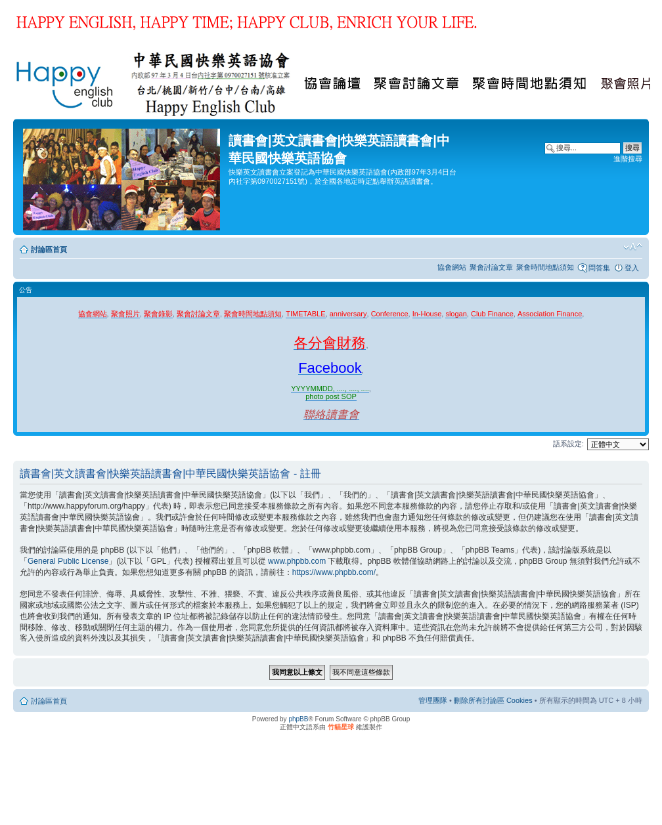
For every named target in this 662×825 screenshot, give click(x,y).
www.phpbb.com (297, 561)
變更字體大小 (632, 247)
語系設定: (568, 444)
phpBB (298, 719)
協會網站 (451, 267)
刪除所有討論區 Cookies (493, 700)
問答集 (599, 268)
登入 (632, 268)
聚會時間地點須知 (545, 267)
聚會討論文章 (491, 267)
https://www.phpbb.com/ (334, 572)
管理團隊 (432, 700)
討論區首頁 (49, 249)
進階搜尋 (627, 159)
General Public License (68, 561)
